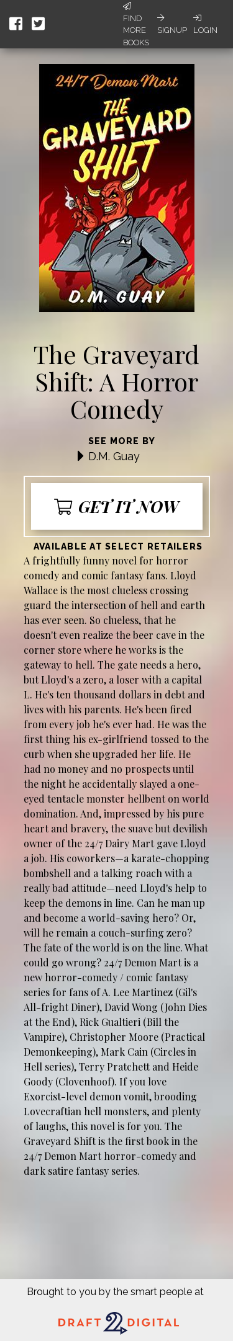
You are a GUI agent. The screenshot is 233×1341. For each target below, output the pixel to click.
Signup (172, 24)
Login (205, 24)
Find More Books (136, 24)
